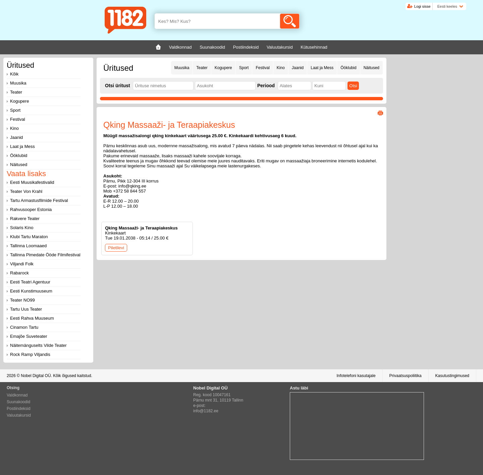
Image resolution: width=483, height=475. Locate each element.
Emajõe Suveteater (28, 336)
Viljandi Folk (22, 263)
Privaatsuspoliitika (405, 375)
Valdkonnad (17, 395)
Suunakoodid (18, 402)
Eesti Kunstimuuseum (31, 291)
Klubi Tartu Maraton (29, 236)
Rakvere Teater (25, 218)
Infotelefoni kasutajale (355, 375)
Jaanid (298, 67)
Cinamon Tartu (24, 327)
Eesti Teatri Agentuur (30, 281)
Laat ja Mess (322, 67)
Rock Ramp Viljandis (30, 354)
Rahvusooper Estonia (31, 209)
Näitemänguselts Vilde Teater (38, 345)
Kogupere (223, 67)
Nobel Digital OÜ (36, 375)
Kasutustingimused (452, 375)
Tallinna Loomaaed (28, 245)
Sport (244, 67)
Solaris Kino (21, 227)
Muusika (182, 67)
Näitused (371, 67)
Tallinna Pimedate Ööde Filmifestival (45, 254)
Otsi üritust (117, 85)
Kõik (14, 73)
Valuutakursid (19, 415)
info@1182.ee (205, 411)
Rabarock (19, 272)
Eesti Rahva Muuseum (32, 318)
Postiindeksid (19, 408)
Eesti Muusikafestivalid (32, 182)
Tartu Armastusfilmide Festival (39, 200)
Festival (262, 67)
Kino (281, 67)
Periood (266, 85)
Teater (201, 67)
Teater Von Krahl (26, 191)
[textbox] (163, 85)
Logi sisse (422, 6)
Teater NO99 (22, 300)
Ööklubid (348, 67)
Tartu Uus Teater (26, 309)
